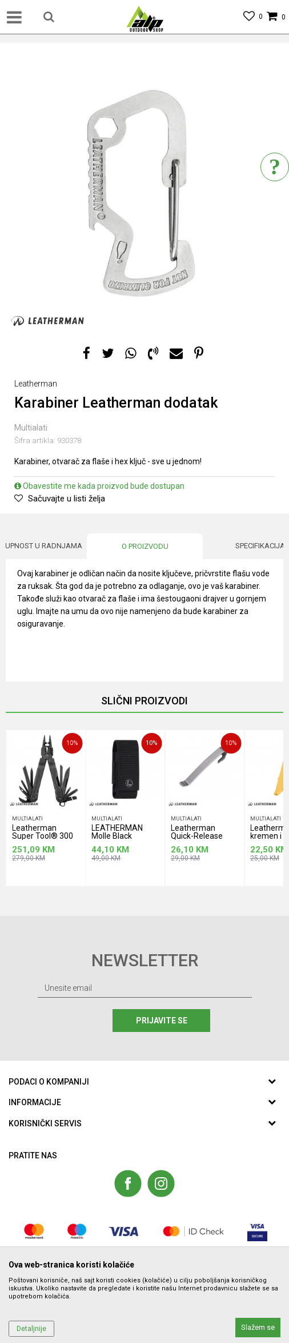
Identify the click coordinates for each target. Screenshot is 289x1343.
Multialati (30, 428)
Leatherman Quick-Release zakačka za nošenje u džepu (200, 834)
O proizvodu (145, 546)
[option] (144, 193)
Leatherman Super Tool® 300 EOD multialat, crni (45, 834)
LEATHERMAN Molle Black (117, 832)
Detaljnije (31, 1329)
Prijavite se (161, 1020)
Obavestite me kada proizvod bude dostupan (99, 486)
